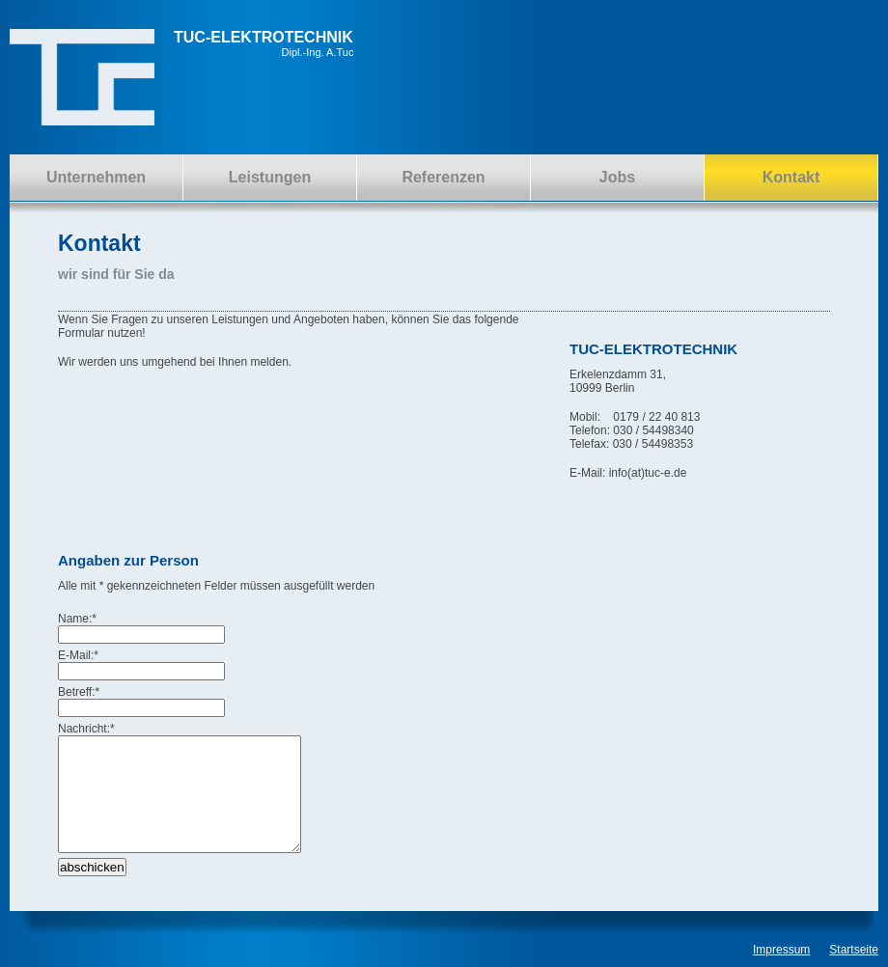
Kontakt (791, 177)
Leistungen (270, 177)
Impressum (781, 949)
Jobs (617, 177)
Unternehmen (96, 177)
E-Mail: (78, 655)
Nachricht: (86, 728)
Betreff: (78, 692)
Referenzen (443, 177)
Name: (77, 618)
